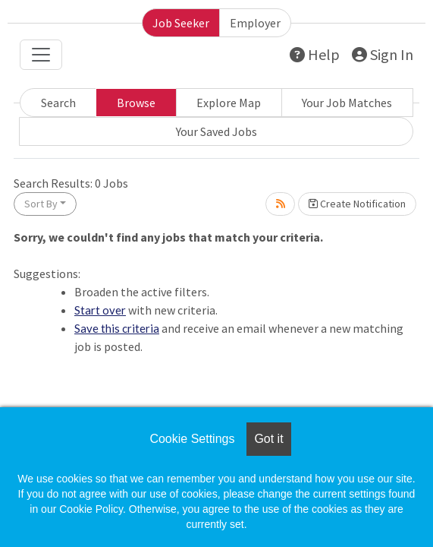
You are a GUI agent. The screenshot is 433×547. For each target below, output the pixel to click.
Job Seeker (180, 22)
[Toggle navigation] (41, 55)
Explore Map (228, 102)
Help (315, 54)
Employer (255, 22)
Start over (100, 310)
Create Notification (357, 203)
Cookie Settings (191, 438)
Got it (268, 438)
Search (58, 102)
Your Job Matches (347, 102)
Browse (136, 102)
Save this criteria (116, 328)
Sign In (382, 54)
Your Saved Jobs (216, 131)
